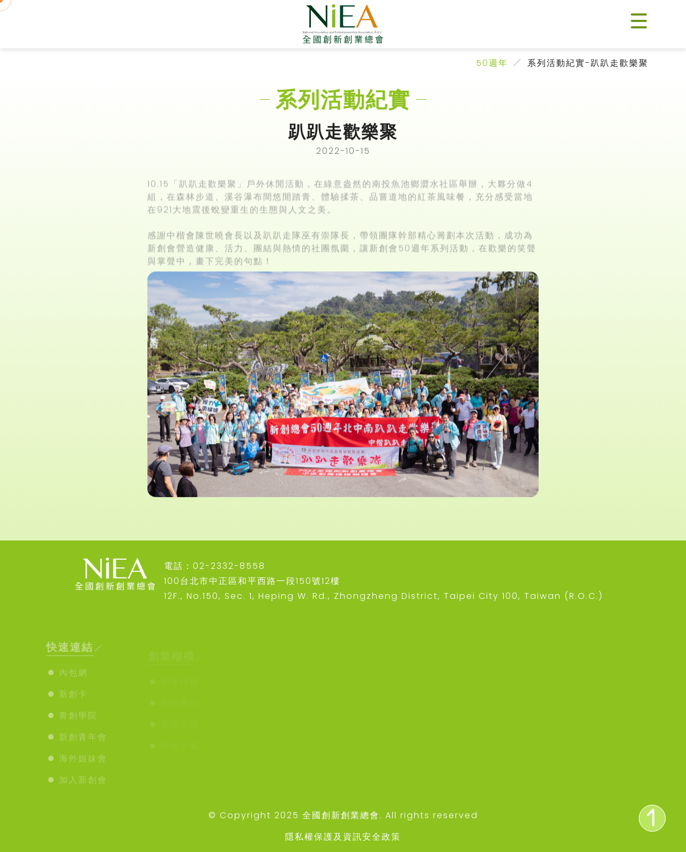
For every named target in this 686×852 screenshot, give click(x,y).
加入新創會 (83, 785)
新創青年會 (83, 742)
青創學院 (78, 720)
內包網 (73, 677)
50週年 (492, 63)
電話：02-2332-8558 (214, 566)
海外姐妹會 (83, 763)
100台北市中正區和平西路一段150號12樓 (252, 581)
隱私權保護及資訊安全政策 (343, 837)
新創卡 (73, 699)
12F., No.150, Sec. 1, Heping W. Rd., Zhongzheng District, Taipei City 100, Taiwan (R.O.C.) (383, 596)
